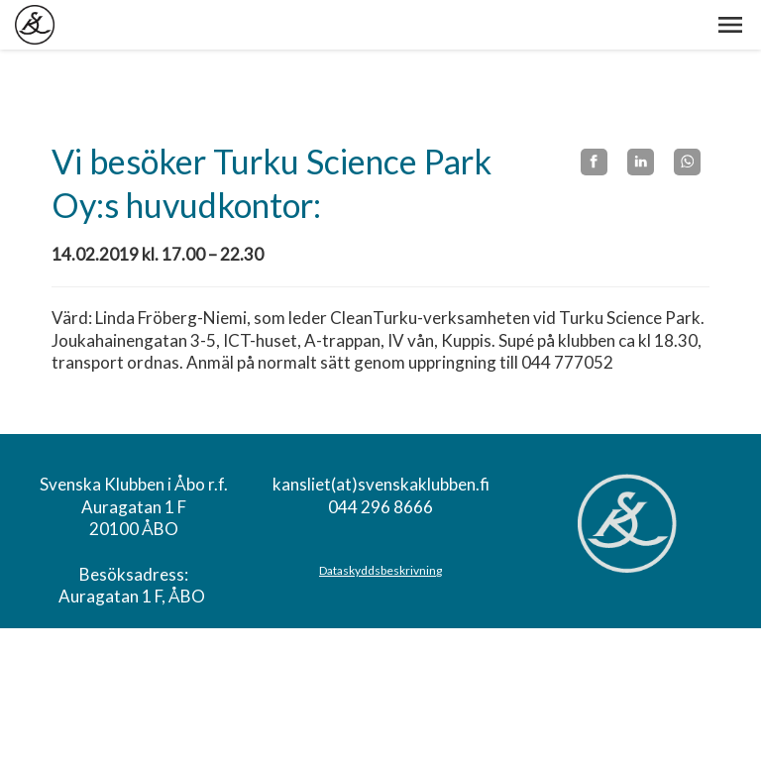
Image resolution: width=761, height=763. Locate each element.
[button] (730, 25)
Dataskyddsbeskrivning (380, 570)
